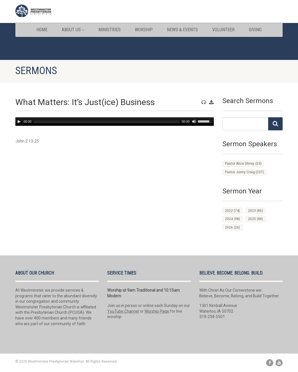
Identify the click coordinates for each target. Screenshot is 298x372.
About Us (73, 29)
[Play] (19, 121)
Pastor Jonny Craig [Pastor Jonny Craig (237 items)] (244, 172)
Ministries (109, 29)
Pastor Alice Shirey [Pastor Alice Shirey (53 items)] (243, 164)
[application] (114, 121)
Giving (255, 29)
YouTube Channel (123, 311)
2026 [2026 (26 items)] (232, 227)
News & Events (182, 29)
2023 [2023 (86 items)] (255, 211)
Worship (144, 29)
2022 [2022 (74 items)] (232, 211)
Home (41, 29)
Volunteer (223, 29)
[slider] (106, 121)
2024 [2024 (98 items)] (232, 219)
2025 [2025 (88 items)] (255, 219)
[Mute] (194, 121)
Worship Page (156, 311)
